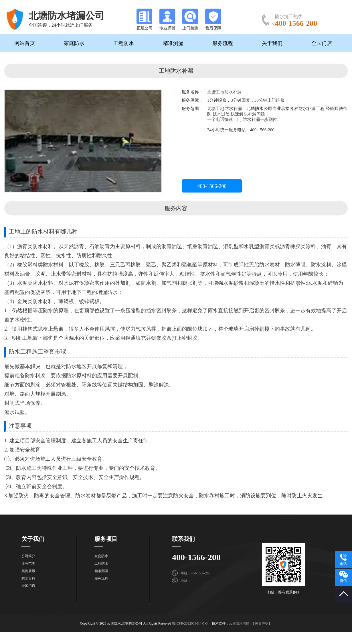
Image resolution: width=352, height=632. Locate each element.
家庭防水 (74, 43)
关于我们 (272, 43)
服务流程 (222, 43)
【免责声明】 (261, 623)
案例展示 (28, 571)
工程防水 (123, 43)
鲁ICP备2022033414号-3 (190, 623)
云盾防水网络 (239, 623)
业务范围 (28, 564)
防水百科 (28, 578)
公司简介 (28, 556)
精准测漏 (173, 43)
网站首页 (24, 43)
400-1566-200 (212, 186)
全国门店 (321, 43)
